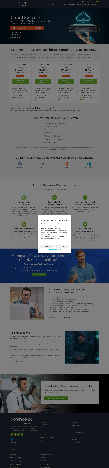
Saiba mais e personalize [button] (54, 249)
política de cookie (45, 234)
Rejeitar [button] (47, 246)
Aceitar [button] (62, 246)
